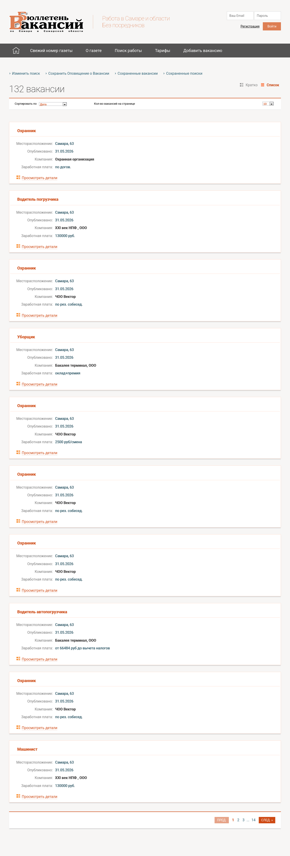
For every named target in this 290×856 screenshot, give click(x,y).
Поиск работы (128, 50)
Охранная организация (74, 159)
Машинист (27, 749)
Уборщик (26, 336)
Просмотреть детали (39, 178)
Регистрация (250, 26)
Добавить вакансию (202, 50)
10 (264, 104)
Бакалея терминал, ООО (75, 365)
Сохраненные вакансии (138, 73)
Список (273, 85)
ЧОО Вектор (65, 296)
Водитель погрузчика (37, 199)
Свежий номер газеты (51, 50)
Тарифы (162, 50)
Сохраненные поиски (184, 73)
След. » (267, 820)
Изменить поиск (26, 73)
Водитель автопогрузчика (42, 611)
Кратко (252, 85)
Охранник (26, 130)
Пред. (221, 820)
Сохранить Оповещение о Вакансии (78, 73)
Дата (43, 104)
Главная (16, 50)
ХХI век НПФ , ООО (71, 228)
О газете (94, 50)
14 (253, 820)
